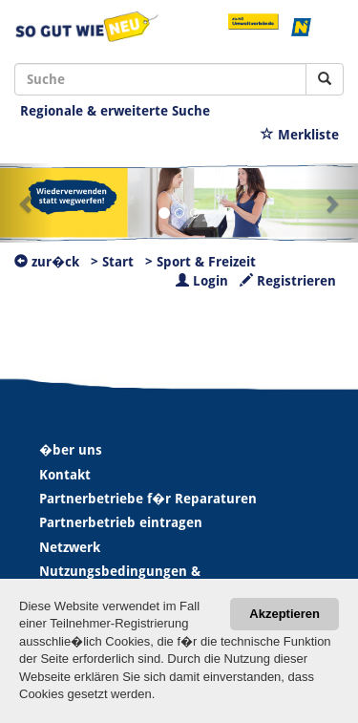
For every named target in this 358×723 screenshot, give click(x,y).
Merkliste (300, 134)
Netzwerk (69, 547)
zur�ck (46, 261)
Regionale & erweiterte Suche (115, 110)
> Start (112, 261)
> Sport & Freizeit (200, 261)
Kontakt (65, 474)
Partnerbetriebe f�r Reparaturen (148, 498)
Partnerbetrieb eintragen (120, 522)
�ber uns (70, 449)
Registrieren (288, 280)
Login (202, 280)
